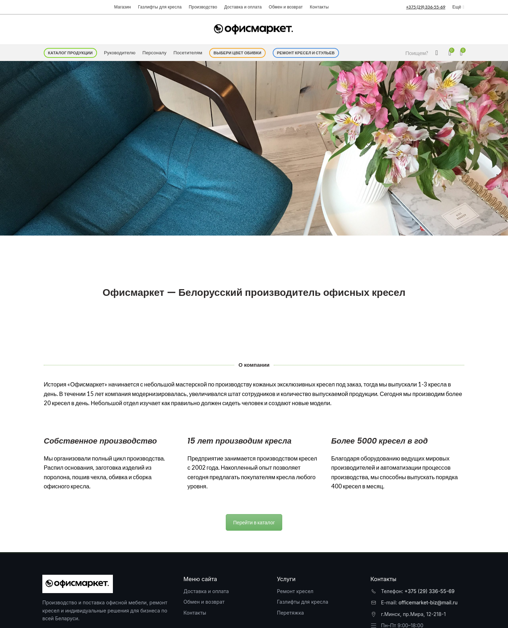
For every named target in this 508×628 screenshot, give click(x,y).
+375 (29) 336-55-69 (430, 591)
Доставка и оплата (206, 591)
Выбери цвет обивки (237, 52)
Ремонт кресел (295, 591)
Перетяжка (290, 613)
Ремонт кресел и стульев (306, 52)
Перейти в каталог (254, 522)
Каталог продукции (70, 52)
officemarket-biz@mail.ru (428, 602)
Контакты (194, 613)
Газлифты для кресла (302, 602)
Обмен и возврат (204, 602)
